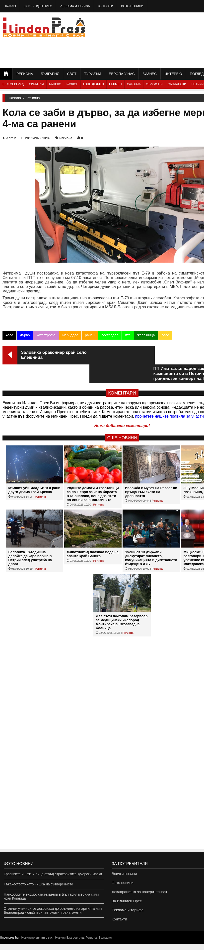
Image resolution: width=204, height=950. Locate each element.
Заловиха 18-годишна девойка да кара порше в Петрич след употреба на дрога (30, 539)
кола (9, 335)
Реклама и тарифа (75, 6)
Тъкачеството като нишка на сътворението (38, 884)
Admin (9, 138)
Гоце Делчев (93, 84)
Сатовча (134, 84)
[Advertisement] (174, 40)
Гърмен (115, 84)
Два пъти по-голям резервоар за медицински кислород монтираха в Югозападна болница (122, 603)
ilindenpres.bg (9, 944)
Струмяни (154, 84)
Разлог (72, 84)
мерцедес (70, 335)
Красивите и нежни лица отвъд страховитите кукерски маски (53, 874)
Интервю (173, 74)
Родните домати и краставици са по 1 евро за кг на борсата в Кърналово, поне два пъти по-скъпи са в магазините (93, 475)
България (50, 74)
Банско (55, 84)
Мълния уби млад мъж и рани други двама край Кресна (34, 471)
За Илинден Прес (38, 6)
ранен (89, 335)
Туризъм (92, 74)
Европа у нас (122, 74)
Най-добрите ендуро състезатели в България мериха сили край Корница (51, 896)
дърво (25, 335)
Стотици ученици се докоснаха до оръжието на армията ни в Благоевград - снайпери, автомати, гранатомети (53, 910)
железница (145, 335)
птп (127, 335)
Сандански (177, 84)
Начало (10, 6)
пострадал (109, 335)
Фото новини (132, 6)
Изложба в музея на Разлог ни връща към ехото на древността (151, 473)
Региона (24, 74)
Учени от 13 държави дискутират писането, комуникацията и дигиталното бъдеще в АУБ (151, 539)
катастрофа (45, 335)
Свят (71, 74)
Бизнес (149, 74)
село (165, 335)
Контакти (105, 6)
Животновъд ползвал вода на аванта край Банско (93, 535)
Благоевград (13, 84)
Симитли (36, 84)
